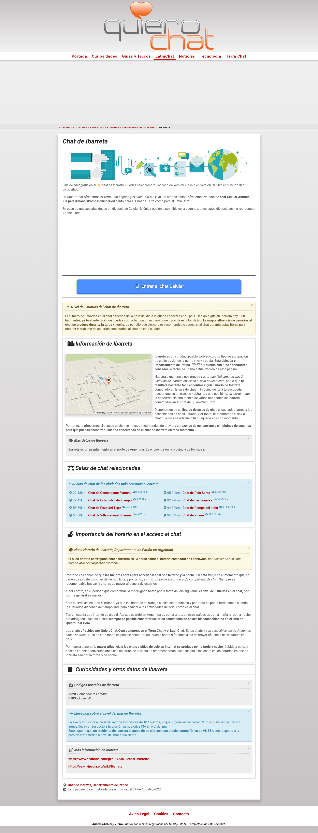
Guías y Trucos (136, 56)
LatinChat (165, 56)
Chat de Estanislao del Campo (110, 500)
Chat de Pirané (193, 515)
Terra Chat (236, 56)
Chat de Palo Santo (196, 493)
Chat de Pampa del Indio (200, 508)
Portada (79, 56)
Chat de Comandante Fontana (109, 493)
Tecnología (210, 56)
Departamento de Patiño (139, 127)
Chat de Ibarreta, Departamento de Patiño (98, 785)
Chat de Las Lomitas (197, 500)
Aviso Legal (139, 814)
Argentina (97, 127)
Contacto (181, 814)
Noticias (187, 56)
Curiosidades (104, 56)
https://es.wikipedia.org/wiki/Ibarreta (95, 766)
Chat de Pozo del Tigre (104, 508)
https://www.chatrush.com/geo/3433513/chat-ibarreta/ (108, 759)
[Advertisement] (159, 92)
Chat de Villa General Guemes (109, 515)
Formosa (113, 127)
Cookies (161, 814)
